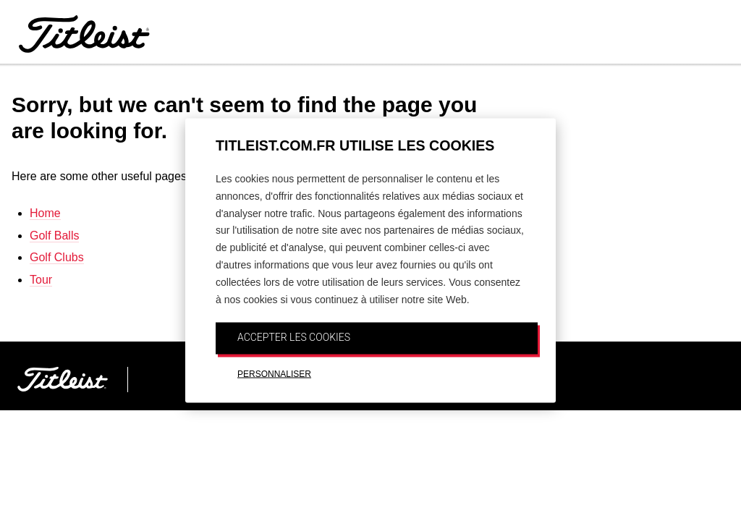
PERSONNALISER (274, 374)
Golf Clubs (57, 257)
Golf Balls (54, 235)
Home (45, 213)
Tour (41, 280)
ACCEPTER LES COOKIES (293, 337)
